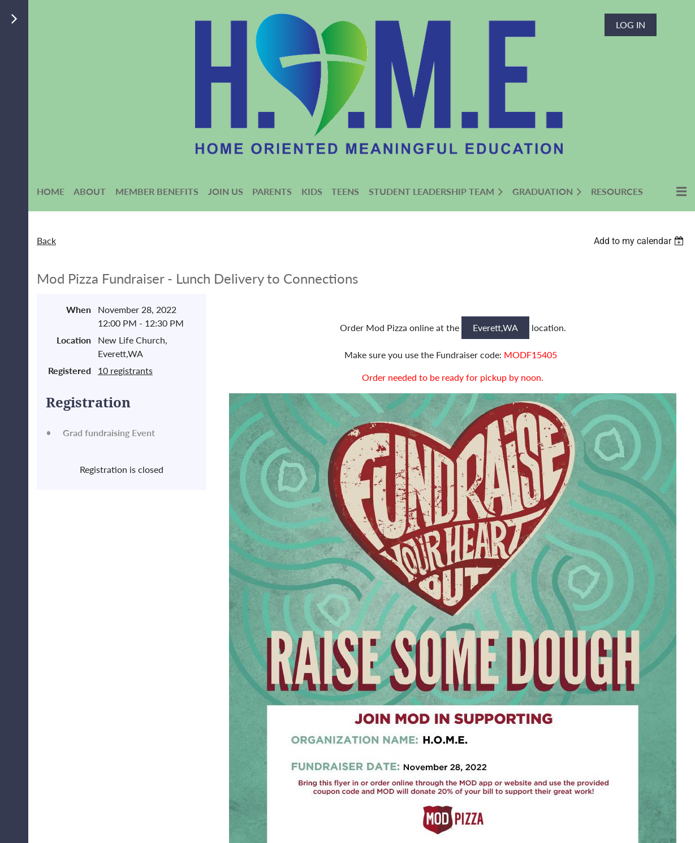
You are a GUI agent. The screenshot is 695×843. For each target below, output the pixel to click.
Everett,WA (495, 327)
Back (46, 240)
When (78, 309)
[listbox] (640, 241)
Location (74, 339)
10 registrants (125, 370)
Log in (630, 24)
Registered (69, 370)
